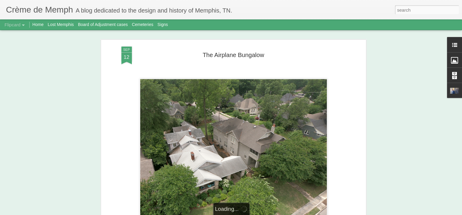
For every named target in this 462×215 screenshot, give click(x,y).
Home (37, 24)
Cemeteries (142, 24)
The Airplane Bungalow (233, 55)
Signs (163, 24)
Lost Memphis (61, 24)
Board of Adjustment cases (103, 24)
